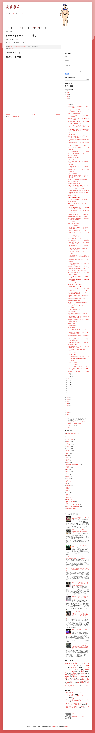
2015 (68, 408)
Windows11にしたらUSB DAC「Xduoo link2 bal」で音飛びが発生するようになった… (76, 557)
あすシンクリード (72, 282)
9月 (69, 378)
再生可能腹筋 (71, 261)
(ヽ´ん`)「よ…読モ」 (73, 352)
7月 (69, 382)
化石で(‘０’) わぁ (71, 323)
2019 (68, 399)
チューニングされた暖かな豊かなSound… (78, 179)
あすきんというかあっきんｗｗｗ (76, 362)
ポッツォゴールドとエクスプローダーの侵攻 (78, 272)
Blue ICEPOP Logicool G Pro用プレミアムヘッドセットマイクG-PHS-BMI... (78, 186)
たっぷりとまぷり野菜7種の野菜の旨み (77, 358)
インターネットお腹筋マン (74, 309)
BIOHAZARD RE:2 (70, 501)
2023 (68, 98)
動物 (67, 490)
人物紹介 (68, 467)
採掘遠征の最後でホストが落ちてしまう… (78, 216)
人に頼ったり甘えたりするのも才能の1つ (77, 145)
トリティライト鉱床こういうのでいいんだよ (78, 151)
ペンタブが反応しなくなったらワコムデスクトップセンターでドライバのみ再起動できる (78, 256)
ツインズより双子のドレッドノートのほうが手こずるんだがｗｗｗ (78, 339)
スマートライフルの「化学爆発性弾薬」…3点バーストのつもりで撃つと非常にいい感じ (78, 126)
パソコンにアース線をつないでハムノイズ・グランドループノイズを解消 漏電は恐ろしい (80, 584)
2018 (68, 401)
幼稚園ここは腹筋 (72, 195)
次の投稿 (8, 114)
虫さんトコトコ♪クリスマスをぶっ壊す (77, 270)
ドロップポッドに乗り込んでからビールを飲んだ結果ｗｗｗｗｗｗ (78, 333)
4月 (69, 388)
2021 (68, 103)
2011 (68, 414)
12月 (69, 104)
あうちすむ (25, 28)
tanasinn (68, 478)
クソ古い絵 (31, 28)
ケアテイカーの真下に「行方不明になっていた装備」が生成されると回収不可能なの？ (78, 189)
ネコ (67, 474)
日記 (67, 460)
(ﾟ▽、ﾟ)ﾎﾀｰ (42, 28)
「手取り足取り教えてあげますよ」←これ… (78, 259)
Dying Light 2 (69, 481)
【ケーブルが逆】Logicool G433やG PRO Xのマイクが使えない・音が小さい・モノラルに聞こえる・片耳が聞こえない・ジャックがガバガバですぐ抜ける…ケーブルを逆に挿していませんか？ (77, 615)
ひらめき (68, 450)
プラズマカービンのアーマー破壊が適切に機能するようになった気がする (78, 317)
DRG (21, 13)
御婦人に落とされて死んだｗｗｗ (76, 223)
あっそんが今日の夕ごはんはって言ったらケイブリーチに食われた (78, 218)
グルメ (68, 448)
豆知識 (68, 462)
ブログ (68, 473)
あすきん (13, 7)
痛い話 (68, 441)
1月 (69, 394)
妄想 (67, 480)
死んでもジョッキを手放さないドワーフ (77, 199)
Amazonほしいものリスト (72, 433)
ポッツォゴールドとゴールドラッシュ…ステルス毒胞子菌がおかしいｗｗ (78, 292)
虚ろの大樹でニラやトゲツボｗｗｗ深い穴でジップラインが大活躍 (78, 347)
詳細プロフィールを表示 (78, 716)
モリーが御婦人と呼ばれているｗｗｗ (77, 236)
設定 (67, 487)
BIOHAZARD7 (69, 499)
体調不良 (68, 489)
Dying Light (69, 497)
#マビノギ (82, 422)
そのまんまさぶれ (72, 201)
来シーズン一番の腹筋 (73, 155)
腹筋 (14, 13)
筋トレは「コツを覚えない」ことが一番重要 (78, 371)
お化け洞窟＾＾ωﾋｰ (72, 344)
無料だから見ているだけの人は (75, 113)
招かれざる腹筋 (71, 327)
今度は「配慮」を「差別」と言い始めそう (78, 342)
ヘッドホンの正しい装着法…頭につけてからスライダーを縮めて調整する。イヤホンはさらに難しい (77, 570)
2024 (68, 96)
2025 (68, 94)
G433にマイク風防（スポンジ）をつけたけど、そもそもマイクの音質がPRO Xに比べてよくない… (78, 368)
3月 (69, 390)
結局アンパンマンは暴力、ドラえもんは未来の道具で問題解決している (80, 531)
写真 (67, 443)
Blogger (66, 726)
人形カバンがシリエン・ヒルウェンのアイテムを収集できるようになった (77, 707)
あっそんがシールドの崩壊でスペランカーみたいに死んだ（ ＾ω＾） (78, 110)
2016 (68, 405)
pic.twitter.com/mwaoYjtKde (74, 423)
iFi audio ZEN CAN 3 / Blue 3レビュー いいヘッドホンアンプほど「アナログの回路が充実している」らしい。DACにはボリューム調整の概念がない (80, 646)
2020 (68, 397)
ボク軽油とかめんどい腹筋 (74, 300)
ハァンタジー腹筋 (72, 354)
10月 (69, 376)
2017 (68, 403)
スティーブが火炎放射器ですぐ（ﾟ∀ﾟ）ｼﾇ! (78, 153)
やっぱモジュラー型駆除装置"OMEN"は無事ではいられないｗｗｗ (78, 303)
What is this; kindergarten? (74, 197)
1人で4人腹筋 (71, 205)
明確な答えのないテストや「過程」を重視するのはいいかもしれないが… (78, 122)
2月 (69, 392)
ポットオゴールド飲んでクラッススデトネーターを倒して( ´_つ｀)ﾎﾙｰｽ (78, 208)
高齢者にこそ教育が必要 (73, 157)
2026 (68, 92)
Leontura (54, 726)
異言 (67, 457)
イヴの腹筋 (70, 164)
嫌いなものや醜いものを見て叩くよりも (77, 203)
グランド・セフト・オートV (73, 504)
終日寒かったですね (72, 274)
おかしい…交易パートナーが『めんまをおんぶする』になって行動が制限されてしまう (77, 699)
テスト (68, 492)
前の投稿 (58, 114)
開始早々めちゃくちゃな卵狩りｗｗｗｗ (77, 284)
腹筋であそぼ (71, 159)
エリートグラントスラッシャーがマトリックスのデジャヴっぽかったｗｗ (78, 249)
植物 (67, 469)
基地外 (11, 48)
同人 (67, 503)
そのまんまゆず (71, 221)
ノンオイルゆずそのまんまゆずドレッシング (78, 356)
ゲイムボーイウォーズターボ (73, 506)
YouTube (68, 444)
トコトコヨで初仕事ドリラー (75, 173)
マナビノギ (8, 28)
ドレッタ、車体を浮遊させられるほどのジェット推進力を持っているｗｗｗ (78, 264)
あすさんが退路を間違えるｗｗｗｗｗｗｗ (78, 364)
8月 (69, 380)
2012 (68, 412)
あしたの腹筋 (71, 360)
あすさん (75, 713)
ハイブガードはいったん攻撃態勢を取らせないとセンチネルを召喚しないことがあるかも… (78, 131)
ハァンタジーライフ (17, 28)
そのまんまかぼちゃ (72, 325)
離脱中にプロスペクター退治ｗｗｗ (76, 298)
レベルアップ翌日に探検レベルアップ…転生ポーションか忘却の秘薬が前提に (77, 704)
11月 (69, 374)
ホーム (33, 114)
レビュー (68, 471)
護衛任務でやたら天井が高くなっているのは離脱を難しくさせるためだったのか (78, 267)
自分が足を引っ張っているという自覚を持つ (78, 240)
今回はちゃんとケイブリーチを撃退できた (78, 214)
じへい (68, 496)
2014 (68, 410)
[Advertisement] (33, 101)
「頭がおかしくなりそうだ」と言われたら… (78, 230)
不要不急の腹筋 (71, 134)
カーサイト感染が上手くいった (75, 183)
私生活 (68, 466)
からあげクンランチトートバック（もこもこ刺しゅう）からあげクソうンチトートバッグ (80, 598)
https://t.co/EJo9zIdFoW (74, 422)
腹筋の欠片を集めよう (73, 181)
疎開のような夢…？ (72, 311)
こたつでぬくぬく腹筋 (73, 225)
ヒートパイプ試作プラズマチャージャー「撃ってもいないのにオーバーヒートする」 (78, 289)
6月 (69, 384)
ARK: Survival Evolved (71, 508)
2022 (68, 101)
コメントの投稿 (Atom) (13, 116)
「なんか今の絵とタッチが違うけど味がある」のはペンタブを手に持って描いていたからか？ (78, 176)
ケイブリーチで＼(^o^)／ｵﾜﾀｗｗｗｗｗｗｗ (78, 286)
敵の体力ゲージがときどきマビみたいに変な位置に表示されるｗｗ (78, 320)
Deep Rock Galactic (70, 451)
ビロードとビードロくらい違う (75, 238)
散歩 (67, 494)
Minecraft (68, 485)
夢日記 (68, 476)
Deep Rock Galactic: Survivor (73, 464)
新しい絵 (37, 28)
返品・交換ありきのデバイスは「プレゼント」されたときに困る (78, 136)
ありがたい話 (69, 439)
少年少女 (68, 459)
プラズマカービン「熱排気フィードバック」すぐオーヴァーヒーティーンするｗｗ (78, 228)
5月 (69, 386)
